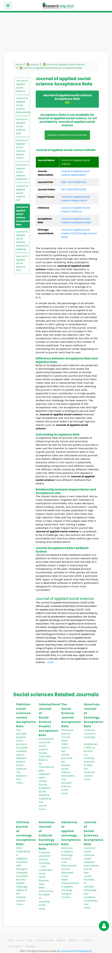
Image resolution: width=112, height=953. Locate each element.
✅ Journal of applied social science (64, 64)
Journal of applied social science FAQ (22, 263)
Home (18, 64)
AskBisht (61, 940)
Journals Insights (44, 940)
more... (51, 662)
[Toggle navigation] (7, 6)
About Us (73, 940)
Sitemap (29, 946)
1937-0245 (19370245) (73, 189)
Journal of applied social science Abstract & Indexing (22, 240)
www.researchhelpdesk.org (76, 951)
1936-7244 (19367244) (73, 182)
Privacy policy (14, 946)
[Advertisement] (21, 32)
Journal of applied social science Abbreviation (22, 105)
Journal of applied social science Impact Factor (22, 149)
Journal (20, 940)
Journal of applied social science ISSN (22, 126)
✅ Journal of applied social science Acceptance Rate (51, 68)
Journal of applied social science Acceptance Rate (22, 215)
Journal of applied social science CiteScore (22, 172)
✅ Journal (33, 64)
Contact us (87, 940)
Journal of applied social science (22, 86)
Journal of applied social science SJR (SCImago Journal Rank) (79, 233)
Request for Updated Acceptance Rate (67, 135)
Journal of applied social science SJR (22, 193)
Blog (30, 940)
